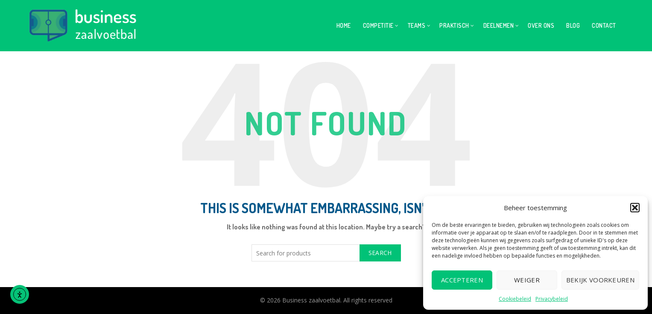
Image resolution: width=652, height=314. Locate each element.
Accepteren (462, 280)
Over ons (541, 25)
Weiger (527, 280)
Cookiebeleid (515, 298)
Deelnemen (498, 25)
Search (380, 253)
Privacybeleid (551, 298)
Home (343, 25)
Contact (604, 25)
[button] (635, 207)
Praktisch (454, 25)
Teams (417, 25)
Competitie (378, 25)
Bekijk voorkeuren (600, 280)
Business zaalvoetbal (311, 300)
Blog (573, 25)
